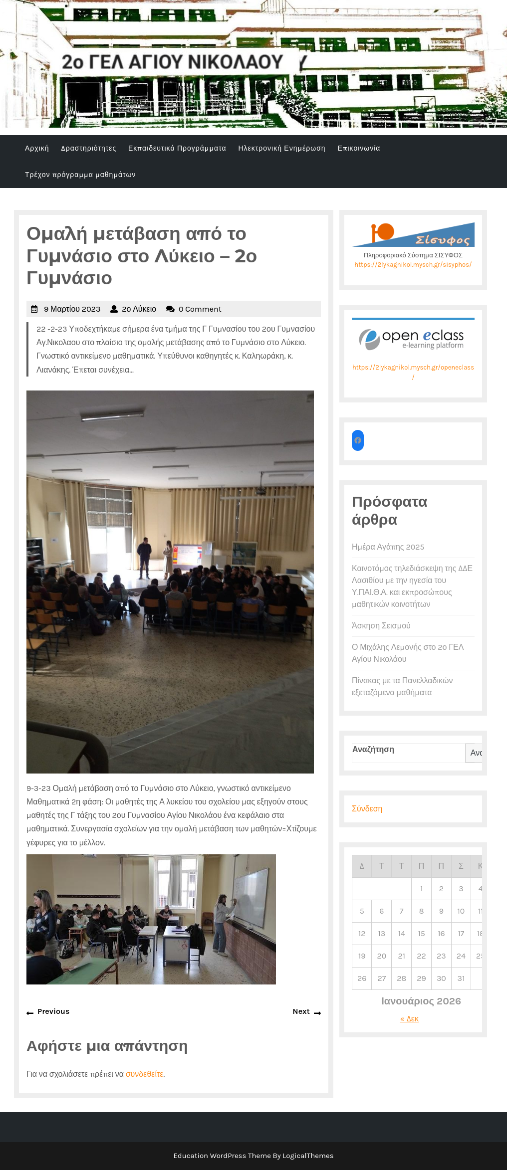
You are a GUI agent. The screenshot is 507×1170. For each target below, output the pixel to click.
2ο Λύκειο (139, 309)
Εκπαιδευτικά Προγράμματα (177, 148)
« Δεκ (409, 1018)
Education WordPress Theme (222, 1155)
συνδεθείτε (145, 1074)
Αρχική (37, 148)
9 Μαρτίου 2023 (72, 309)
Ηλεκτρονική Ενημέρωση (281, 148)
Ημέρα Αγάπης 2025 (388, 547)
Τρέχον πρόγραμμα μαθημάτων (80, 175)
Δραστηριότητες (88, 148)
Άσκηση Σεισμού (381, 625)
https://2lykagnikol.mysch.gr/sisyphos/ (413, 264)
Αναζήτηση (373, 749)
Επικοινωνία (358, 148)
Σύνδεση (367, 808)
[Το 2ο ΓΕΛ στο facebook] (358, 440)
